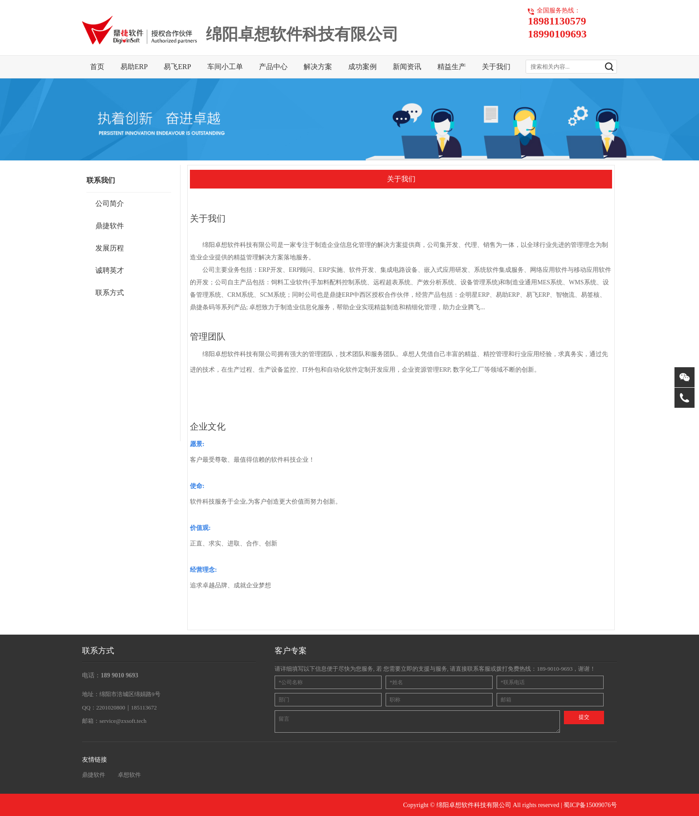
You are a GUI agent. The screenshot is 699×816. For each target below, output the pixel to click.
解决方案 (318, 66)
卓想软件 (129, 774)
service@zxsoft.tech (122, 721)
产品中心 (273, 66)
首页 (97, 66)
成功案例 (362, 66)
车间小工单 (225, 66)
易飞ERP (177, 66)
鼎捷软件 (93, 774)
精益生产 (451, 66)
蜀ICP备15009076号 (590, 805)
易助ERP (134, 66)
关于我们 (496, 66)
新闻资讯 (407, 66)
